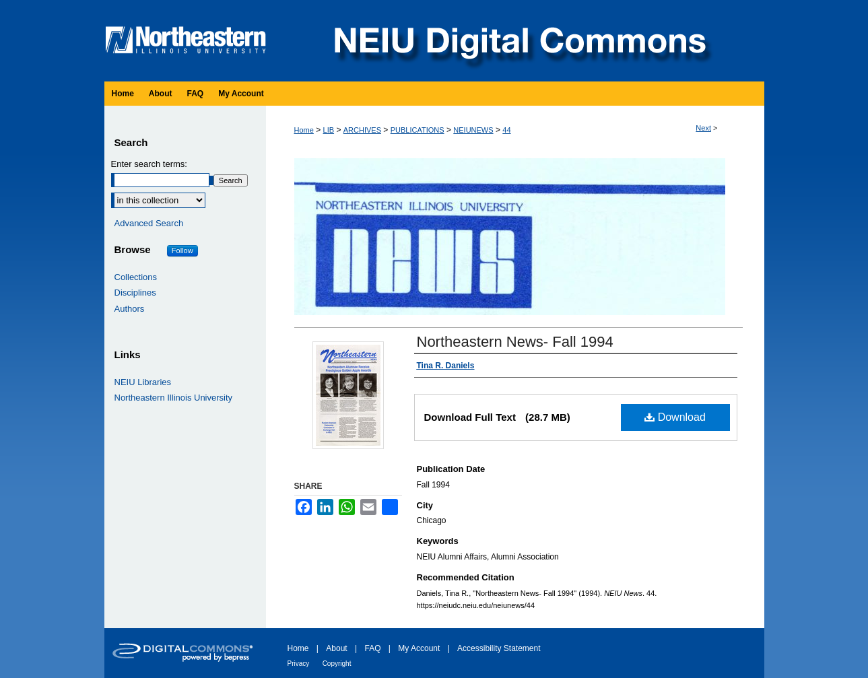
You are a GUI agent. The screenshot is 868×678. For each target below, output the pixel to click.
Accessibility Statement (498, 648)
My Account (419, 648)
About (336, 648)
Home (304, 130)
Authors (129, 309)
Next (703, 128)
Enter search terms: (149, 164)
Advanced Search (149, 223)
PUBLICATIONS (417, 130)
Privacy (299, 663)
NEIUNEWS (473, 130)
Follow (182, 250)
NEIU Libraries (143, 382)
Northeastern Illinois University (173, 398)
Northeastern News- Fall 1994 (515, 341)
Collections (136, 277)
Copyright (337, 663)
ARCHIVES (362, 130)
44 (506, 130)
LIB (329, 130)
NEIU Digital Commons (518, 40)
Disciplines (135, 292)
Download (675, 417)
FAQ (372, 648)
